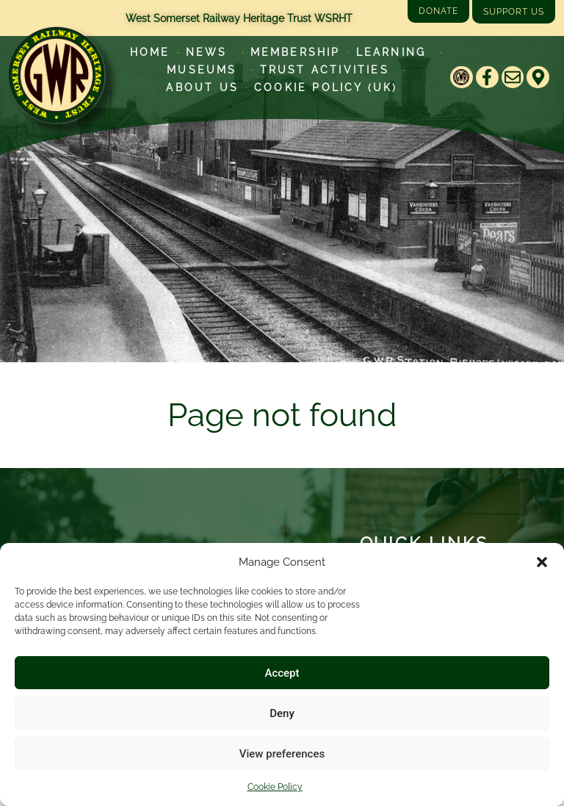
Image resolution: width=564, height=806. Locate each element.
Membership (295, 52)
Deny (282, 713)
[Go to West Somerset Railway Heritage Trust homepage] (56, 75)
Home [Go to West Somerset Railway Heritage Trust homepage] (150, 52)
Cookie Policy (275, 787)
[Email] (513, 77)
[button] (542, 562)
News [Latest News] (210, 52)
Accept (281, 673)
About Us (202, 87)
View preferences (282, 753)
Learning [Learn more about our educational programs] (395, 52)
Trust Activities (328, 69)
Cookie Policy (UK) (326, 87)
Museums (205, 69)
